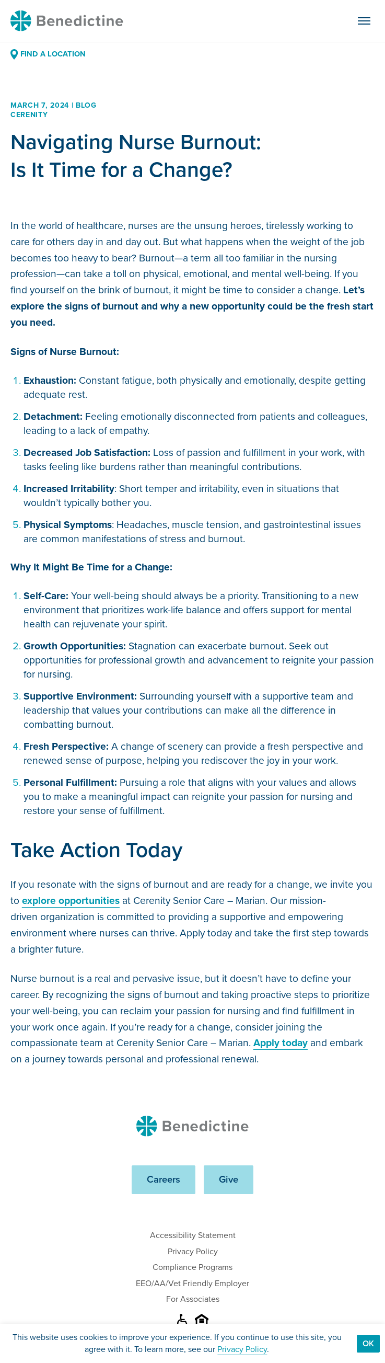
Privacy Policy (193, 1251)
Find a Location (48, 54)
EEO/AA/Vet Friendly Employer (192, 1283)
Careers (163, 1179)
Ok (368, 1343)
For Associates (192, 1299)
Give (228, 1179)
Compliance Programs (192, 1267)
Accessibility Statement (193, 1235)
